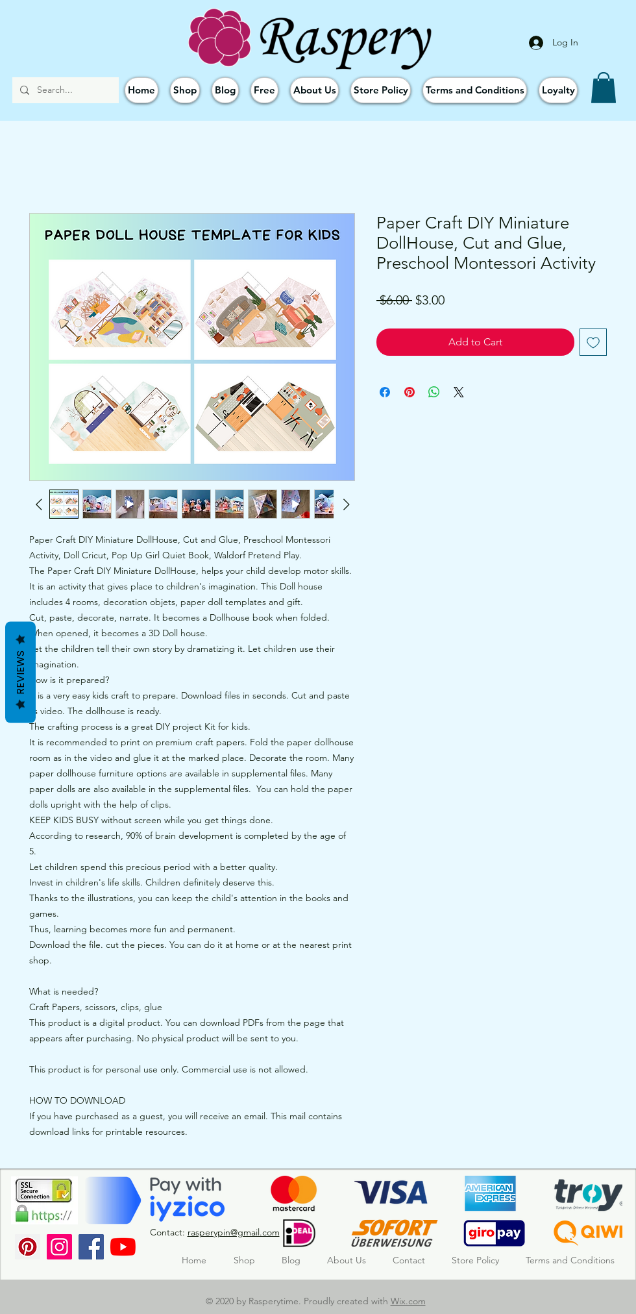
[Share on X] (459, 392)
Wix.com (408, 1301)
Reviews (20, 672)
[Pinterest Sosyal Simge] (27, 1246)
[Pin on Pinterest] (409, 392)
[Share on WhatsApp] (434, 392)
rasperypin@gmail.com (234, 1232)
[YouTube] (123, 1246)
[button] (604, 87)
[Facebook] (91, 1246)
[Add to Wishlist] (593, 342)
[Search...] (64, 90)
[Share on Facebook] (385, 392)
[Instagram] (59, 1246)
